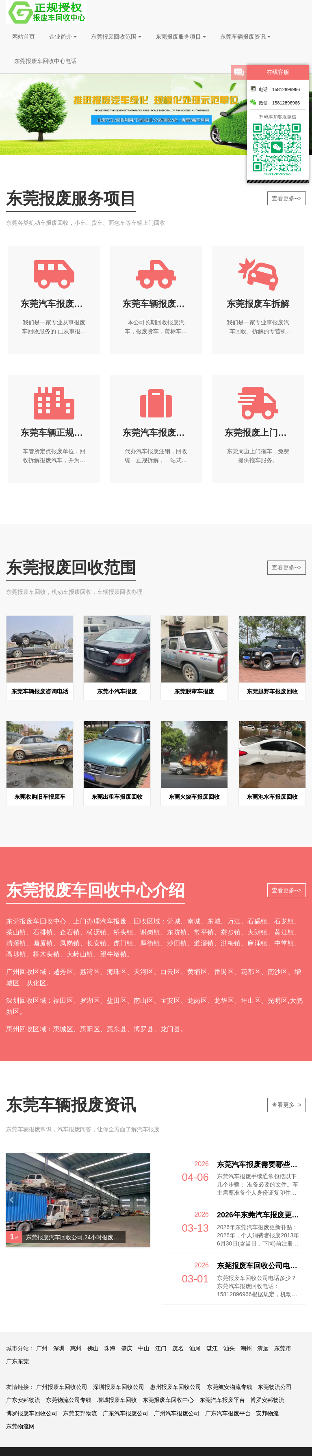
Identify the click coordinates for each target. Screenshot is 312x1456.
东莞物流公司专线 (68, 1400)
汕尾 (195, 1348)
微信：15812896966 (275, 102)
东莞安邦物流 (80, 1413)
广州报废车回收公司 (61, 1387)
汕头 (229, 1348)
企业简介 (63, 36)
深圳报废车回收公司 (118, 1387)
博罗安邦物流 (267, 1400)
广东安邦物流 (23, 1400)
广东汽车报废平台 (228, 1413)
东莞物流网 (20, 1426)
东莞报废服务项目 (181, 36)
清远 (263, 1348)
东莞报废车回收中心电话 (45, 61)
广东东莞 (17, 1361)
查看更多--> (287, 198)
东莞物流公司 (275, 1387)
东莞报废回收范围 (116, 36)
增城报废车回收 (117, 1400)
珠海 (109, 1348)
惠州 (76, 1348)
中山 (144, 1348)
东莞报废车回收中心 (168, 1400)
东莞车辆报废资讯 (245, 36)
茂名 (178, 1348)
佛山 (93, 1348)
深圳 (59, 1348)
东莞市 (282, 1348)
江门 (161, 1348)
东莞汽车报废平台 (222, 1400)
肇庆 (126, 1348)
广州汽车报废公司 (176, 1413)
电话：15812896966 (275, 88)
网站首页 (23, 36)
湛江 (212, 1348)
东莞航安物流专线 (229, 1387)
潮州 (246, 1348)
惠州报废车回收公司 (175, 1387)
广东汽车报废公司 (125, 1413)
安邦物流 (267, 1413)
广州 (42, 1348)
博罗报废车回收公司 (31, 1413)
